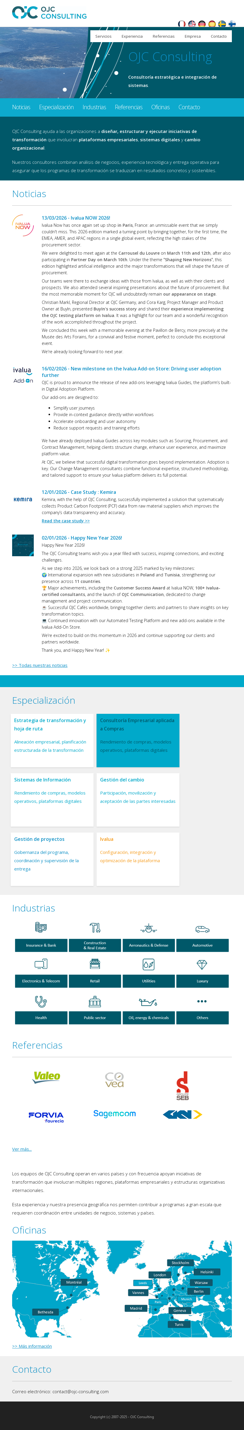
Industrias (94, 107)
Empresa (193, 36)
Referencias (164, 36)
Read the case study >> (66, 521)
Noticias (21, 107)
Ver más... (22, 1149)
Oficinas (160, 107)
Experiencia (132, 36)
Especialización (56, 107)
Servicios (103, 36)
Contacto (219, 36)
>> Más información (32, 1346)
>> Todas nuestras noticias (40, 665)
